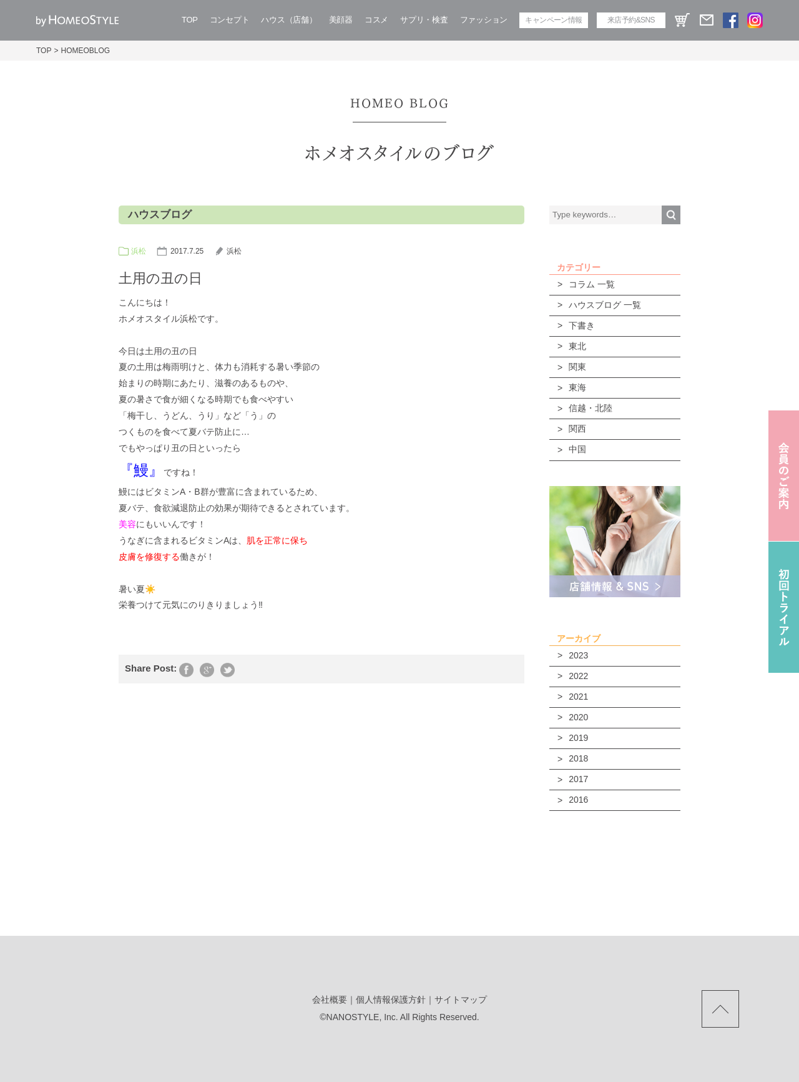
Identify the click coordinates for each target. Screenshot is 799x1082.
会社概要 (329, 1000)
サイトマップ (460, 1000)
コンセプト (230, 19)
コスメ (376, 19)
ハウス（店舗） (288, 19)
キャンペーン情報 (553, 20)
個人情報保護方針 (391, 1000)
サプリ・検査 (424, 19)
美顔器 (341, 19)
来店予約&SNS (631, 20)
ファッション (483, 19)
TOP (190, 19)
